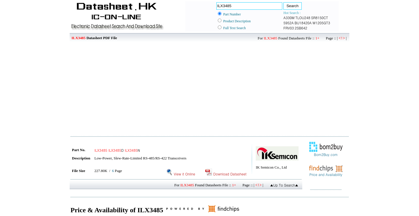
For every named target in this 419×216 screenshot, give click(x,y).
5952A (288, 22)
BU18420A (303, 22)
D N (117, 150)
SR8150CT (319, 17)
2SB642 (301, 27)
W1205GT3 (321, 22)
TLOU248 (302, 17)
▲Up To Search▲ (284, 185)
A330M (289, 17)
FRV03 (288, 27)
